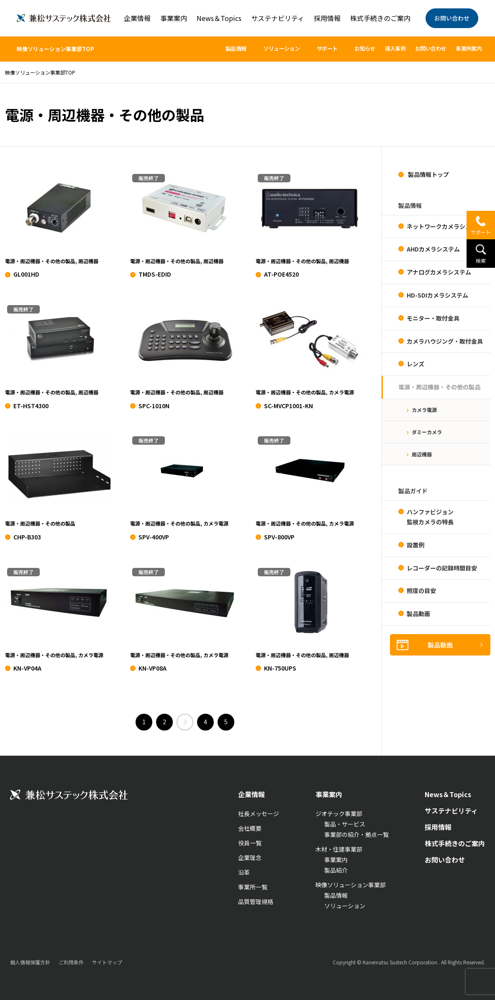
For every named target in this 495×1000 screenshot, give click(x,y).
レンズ (415, 364)
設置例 (415, 545)
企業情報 (137, 18)
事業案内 (173, 18)
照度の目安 (421, 590)
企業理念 (250, 857)
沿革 (244, 872)
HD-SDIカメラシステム (437, 295)
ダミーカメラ (427, 431)
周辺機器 (422, 454)
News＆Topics (219, 18)
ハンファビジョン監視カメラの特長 (430, 517)
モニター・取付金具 (433, 318)
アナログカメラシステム (439, 272)
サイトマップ (107, 962)
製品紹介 (336, 870)
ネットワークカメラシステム (445, 226)
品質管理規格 (255, 901)
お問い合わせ (451, 18)
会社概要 (250, 828)
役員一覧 (250, 843)
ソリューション (344, 906)
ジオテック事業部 (338, 813)
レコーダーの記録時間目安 (442, 568)
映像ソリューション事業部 (350, 885)
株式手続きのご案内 (380, 18)
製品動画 (418, 613)
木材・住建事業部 (338, 849)
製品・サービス (344, 824)
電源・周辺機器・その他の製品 (439, 387)
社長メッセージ (258, 813)
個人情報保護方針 (30, 962)
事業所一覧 (252, 887)
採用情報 (327, 18)
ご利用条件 (71, 962)
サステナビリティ (277, 18)
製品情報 (336, 895)
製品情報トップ (428, 174)
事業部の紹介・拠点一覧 (356, 834)
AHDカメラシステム (433, 249)
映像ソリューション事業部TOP (55, 49)
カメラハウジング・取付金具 (445, 341)
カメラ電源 (424, 409)
